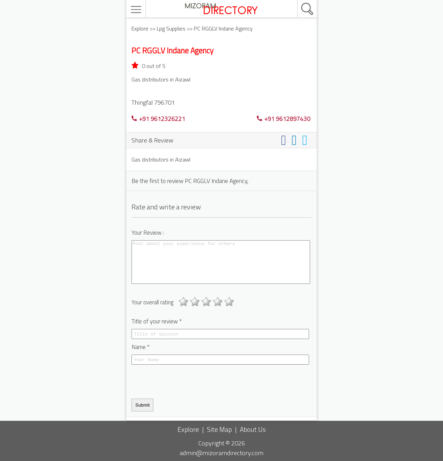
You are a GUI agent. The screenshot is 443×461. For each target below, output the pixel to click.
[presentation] (184, 381)
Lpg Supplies (171, 28)
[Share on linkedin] (295, 139)
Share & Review (152, 140)
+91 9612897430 (283, 118)
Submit (142, 405)
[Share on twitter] (306, 139)
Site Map (219, 429)
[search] (300, 0)
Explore (140, 28)
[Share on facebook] (285, 139)
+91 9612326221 (158, 118)
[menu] (137, 9)
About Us (253, 429)
